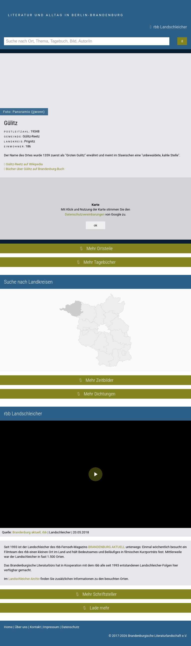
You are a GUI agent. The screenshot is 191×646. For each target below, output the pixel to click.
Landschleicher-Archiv (24, 579)
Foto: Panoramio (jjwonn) (24, 112)
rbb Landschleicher (168, 27)
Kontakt (35, 627)
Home (8, 627)
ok (95, 225)
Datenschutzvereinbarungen (84, 214)
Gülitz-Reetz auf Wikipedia (23, 164)
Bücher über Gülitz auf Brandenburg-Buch (34, 169)
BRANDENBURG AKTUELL (106, 547)
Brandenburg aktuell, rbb (29, 532)
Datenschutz (70, 627)
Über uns (21, 627)
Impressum (51, 627)
